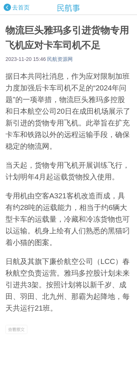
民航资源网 (60, 59)
